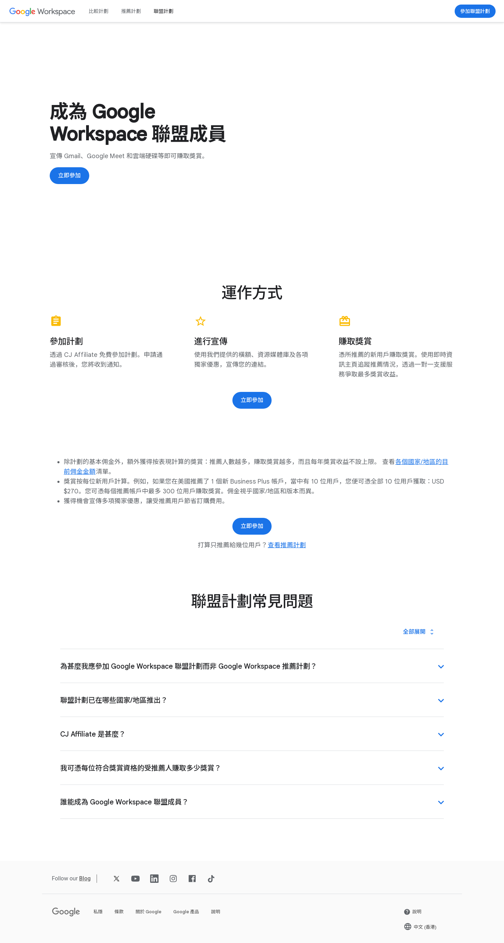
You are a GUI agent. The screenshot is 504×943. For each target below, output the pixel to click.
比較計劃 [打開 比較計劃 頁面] (98, 11)
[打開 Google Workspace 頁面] (42, 11)
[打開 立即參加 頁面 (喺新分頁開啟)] (475, 11)
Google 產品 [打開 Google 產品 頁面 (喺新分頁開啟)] (186, 912)
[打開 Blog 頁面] (85, 878)
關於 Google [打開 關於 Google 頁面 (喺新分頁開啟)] (148, 912)
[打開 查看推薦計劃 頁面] (287, 545)
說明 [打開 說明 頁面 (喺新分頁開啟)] (215, 912)
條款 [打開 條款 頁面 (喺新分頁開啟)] (119, 912)
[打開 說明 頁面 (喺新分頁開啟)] (412, 911)
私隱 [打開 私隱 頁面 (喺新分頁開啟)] (98, 912)
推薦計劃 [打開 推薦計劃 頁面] (131, 11)
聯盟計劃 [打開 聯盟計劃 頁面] (164, 11)
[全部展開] (419, 632)
